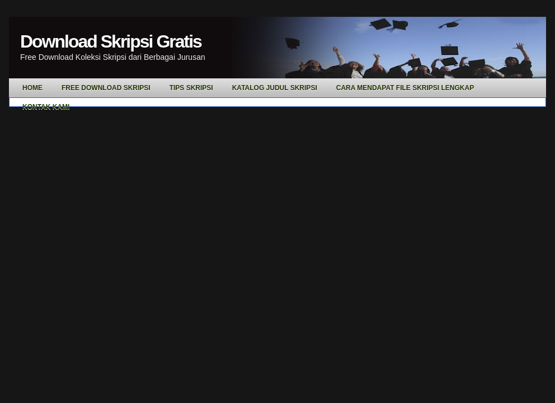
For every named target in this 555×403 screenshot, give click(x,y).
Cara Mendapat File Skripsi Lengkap (405, 88)
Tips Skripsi (191, 88)
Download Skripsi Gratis (110, 41)
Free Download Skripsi (106, 88)
